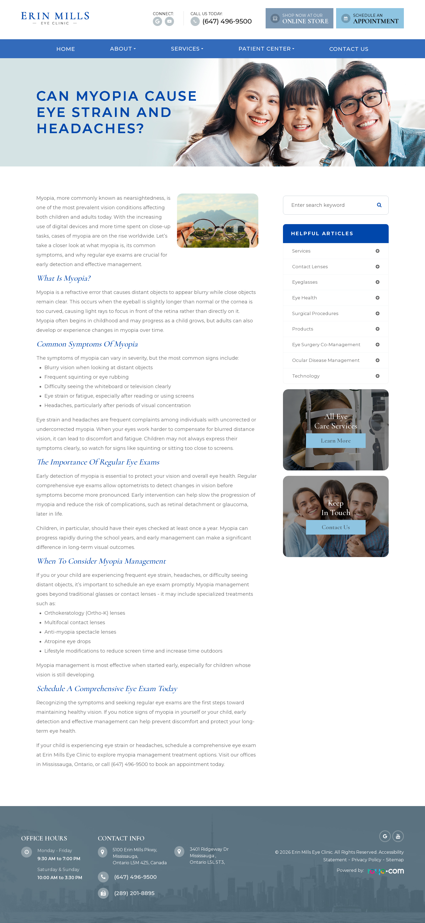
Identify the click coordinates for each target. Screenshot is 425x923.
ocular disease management (327, 363)
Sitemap (395, 859)
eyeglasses (304, 283)
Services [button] (187, 48)
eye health (304, 299)
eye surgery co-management (327, 347)
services (301, 251)
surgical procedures (315, 315)
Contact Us (349, 49)
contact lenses (310, 267)
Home (65, 49)
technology (305, 379)
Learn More (336, 444)
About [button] (123, 48)
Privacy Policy (366, 859)
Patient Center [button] (266, 48)
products (302, 331)
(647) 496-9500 (227, 21)
